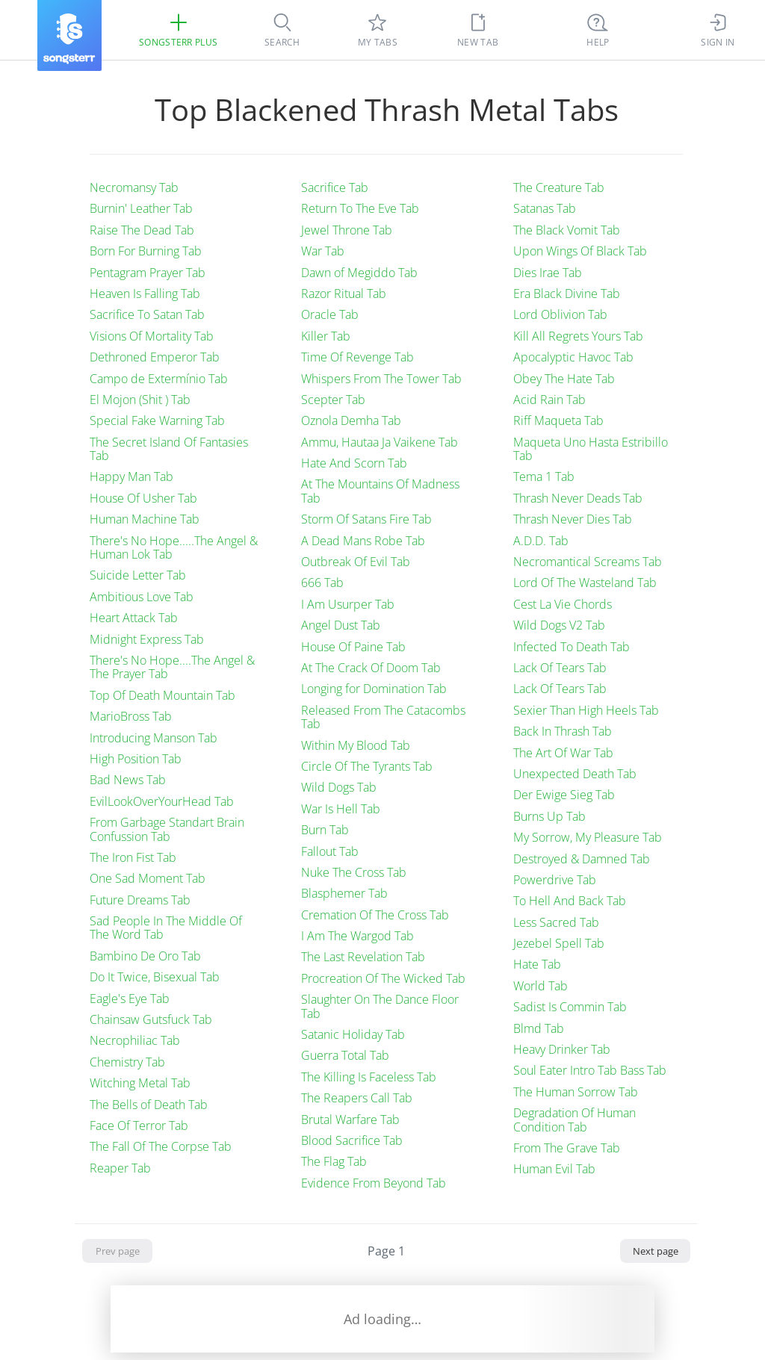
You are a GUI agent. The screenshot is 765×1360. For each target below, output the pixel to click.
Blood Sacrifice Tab (352, 1140)
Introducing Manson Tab (153, 738)
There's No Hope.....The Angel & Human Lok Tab (174, 547)
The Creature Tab (558, 187)
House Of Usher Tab (143, 498)
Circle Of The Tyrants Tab (367, 766)
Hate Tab (537, 964)
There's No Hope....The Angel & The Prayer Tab (172, 667)
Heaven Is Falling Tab (145, 293)
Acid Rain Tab (549, 399)
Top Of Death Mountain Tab (162, 695)
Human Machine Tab (144, 519)
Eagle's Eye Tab (130, 998)
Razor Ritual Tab (343, 293)
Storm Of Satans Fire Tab (366, 519)
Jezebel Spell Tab (558, 943)
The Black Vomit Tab (566, 230)
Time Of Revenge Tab (357, 357)
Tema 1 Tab (543, 476)
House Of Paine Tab (353, 647)
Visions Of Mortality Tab (152, 336)
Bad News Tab (128, 779)
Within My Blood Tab (355, 745)
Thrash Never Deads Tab (577, 498)
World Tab (540, 986)
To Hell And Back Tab (569, 900)
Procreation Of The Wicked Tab (383, 978)
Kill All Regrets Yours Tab (578, 336)
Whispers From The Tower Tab (381, 378)
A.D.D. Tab (541, 540)
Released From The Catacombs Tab (383, 717)
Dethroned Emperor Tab (155, 357)
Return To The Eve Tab (360, 208)
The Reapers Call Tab (356, 1098)
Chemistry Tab (127, 1062)
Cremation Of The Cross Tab (375, 915)
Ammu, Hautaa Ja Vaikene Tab (379, 442)
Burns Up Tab (549, 816)
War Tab (322, 251)
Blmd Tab (538, 1028)
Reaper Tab (120, 1168)
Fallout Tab (330, 851)
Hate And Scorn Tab (354, 463)
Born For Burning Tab (146, 251)
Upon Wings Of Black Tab (580, 251)
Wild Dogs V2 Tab (559, 625)
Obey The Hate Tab (564, 378)
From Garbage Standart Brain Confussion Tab (167, 829)
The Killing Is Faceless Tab (368, 1077)
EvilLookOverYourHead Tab (162, 801)
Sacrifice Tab (334, 187)
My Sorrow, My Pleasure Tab (587, 837)
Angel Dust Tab (340, 625)
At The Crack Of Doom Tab (371, 667)
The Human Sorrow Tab (575, 1092)
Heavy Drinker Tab (561, 1049)
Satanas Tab (544, 208)
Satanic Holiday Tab (353, 1034)
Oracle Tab (330, 314)
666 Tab (322, 582)
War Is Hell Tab (340, 809)
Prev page (118, 1251)
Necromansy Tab (134, 187)
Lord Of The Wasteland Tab (585, 582)
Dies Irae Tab (547, 272)
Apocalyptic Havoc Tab (573, 357)
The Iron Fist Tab (133, 857)
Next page (655, 1251)
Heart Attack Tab (134, 617)
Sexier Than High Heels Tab (586, 710)
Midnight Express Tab (147, 639)
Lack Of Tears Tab (560, 667)
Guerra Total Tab (345, 1055)
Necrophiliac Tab (135, 1040)
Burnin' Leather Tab (141, 208)
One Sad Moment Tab (147, 878)
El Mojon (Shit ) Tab (140, 399)
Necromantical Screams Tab (587, 561)
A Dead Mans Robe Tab (363, 540)
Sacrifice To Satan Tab (147, 314)
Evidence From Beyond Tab (373, 1183)
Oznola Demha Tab (351, 420)
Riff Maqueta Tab (558, 420)
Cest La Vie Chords (562, 604)
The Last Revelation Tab (363, 956)
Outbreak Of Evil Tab (355, 561)
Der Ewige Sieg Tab (564, 794)
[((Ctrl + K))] (598, 30)
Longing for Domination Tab (374, 688)
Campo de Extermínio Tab (159, 378)
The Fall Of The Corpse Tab (161, 1146)
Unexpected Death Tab (575, 774)
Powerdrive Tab (554, 880)
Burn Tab (325, 830)
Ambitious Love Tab (141, 597)
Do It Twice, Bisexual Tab (155, 977)
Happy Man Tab (131, 476)
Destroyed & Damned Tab (581, 859)
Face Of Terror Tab (139, 1125)
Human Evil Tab (554, 1169)
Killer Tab (325, 336)
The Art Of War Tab (563, 753)
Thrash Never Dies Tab (572, 519)
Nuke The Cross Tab (353, 872)
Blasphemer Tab (344, 893)
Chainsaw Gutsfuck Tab (151, 1019)
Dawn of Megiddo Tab (359, 272)
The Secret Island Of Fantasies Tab (169, 449)
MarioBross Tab (131, 716)
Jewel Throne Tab (346, 230)
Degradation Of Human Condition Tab (574, 1119)
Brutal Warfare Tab (350, 1119)
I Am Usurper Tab (347, 604)
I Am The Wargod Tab (357, 936)
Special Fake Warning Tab (157, 420)
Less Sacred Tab (556, 922)
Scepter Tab (333, 399)
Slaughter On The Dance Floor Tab (380, 1006)
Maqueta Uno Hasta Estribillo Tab (590, 449)
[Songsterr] (69, 35)
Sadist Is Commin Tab (570, 1007)
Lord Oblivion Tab (560, 314)
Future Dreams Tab (140, 900)
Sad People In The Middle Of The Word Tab (166, 928)
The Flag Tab (334, 1161)
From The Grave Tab (566, 1148)
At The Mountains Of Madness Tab (380, 491)
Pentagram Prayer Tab (147, 272)
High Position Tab (136, 759)
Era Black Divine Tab (566, 293)
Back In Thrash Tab (562, 731)
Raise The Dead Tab (142, 230)
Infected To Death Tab (571, 647)
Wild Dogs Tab (339, 787)
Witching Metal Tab (140, 1083)
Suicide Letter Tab (138, 575)
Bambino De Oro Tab (145, 956)
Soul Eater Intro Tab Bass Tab (589, 1070)
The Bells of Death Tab (149, 1104)
